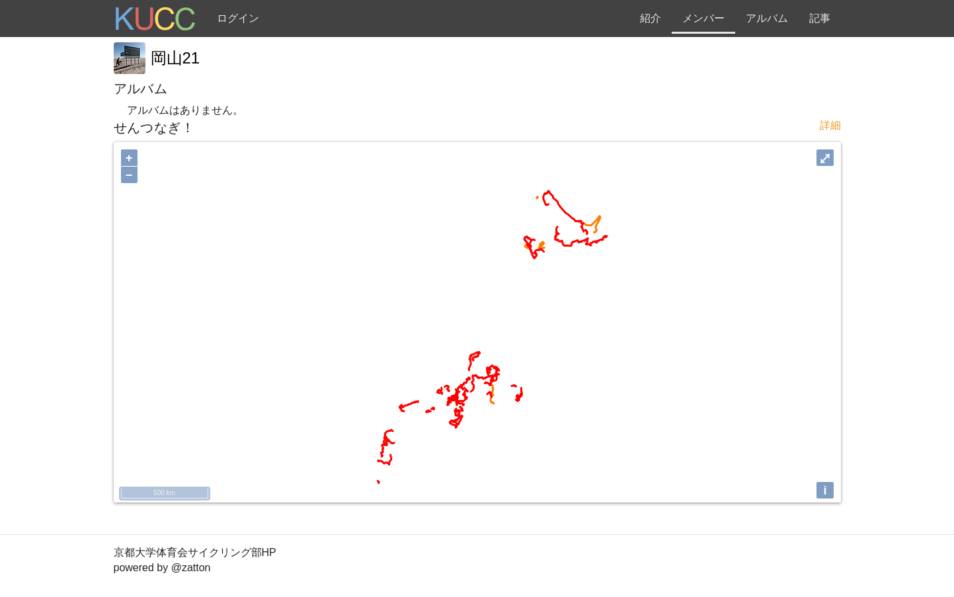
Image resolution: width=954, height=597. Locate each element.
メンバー (703, 18)
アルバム (767, 18)
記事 (819, 18)
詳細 (830, 125)
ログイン (238, 18)
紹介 (650, 18)
